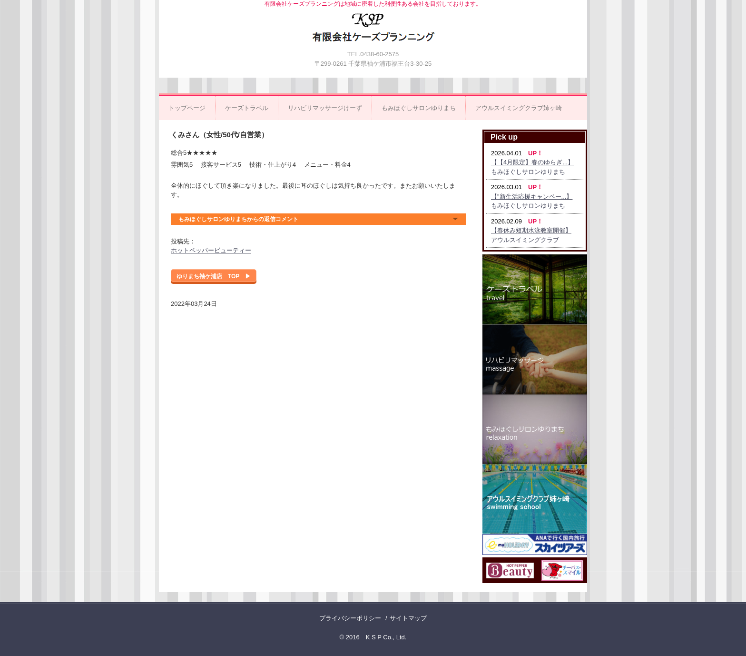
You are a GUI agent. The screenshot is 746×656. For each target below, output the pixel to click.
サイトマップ (408, 618)
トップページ (187, 107)
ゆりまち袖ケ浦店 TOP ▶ (214, 276)
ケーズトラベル (246, 107)
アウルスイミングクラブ (525, 239)
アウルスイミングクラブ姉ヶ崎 (518, 107)
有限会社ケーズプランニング (373, 32)
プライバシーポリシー (350, 618)
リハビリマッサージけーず (325, 107)
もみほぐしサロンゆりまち (419, 107)
